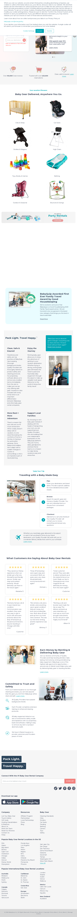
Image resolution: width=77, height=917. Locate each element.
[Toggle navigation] (6, 812)
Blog (22, 824)
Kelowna (5, 891)
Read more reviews (54, 347)
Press (23, 822)
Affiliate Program (27, 816)
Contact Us (5, 833)
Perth (4, 880)
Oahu (23, 856)
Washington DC (45, 859)
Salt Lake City (45, 844)
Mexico (42, 884)
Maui (22, 847)
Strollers (43, 820)
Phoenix (23, 864)
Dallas (4, 858)
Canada (4, 887)
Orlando (23, 858)
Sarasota (43, 853)
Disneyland (5, 864)
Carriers (42, 828)
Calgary (4, 889)
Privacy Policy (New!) (36, 912)
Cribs (41, 818)
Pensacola (24, 862)
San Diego (43, 846)
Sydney (4, 882)
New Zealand (45, 896)
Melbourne (5, 878)
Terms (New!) (63, 912)
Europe (23, 891)
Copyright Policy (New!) (51, 912)
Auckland (43, 898)
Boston (4, 849)
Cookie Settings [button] (28, 31)
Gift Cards (5, 820)
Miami (23, 849)
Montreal (5, 893)
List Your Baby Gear (8, 816)
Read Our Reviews (8, 831)
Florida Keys (25, 843)
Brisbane (5, 876)
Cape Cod (5, 852)
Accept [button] (39, 31)
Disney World (6, 862)
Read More (44, 319)
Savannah (43, 855)
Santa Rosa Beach (46, 851)
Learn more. (53, 48)
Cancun (42, 889)
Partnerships (25, 818)
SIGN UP (70, 781)
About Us (5, 826)
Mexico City (44, 891)
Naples (23, 852)
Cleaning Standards (47, 816)
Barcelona (24, 895)
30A (3, 843)
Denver (4, 860)
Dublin (42, 877)
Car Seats (43, 822)
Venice (42, 879)
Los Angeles (25, 845)
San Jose (24, 888)
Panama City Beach (28, 860)
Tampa (42, 857)
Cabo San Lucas (45, 887)
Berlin (23, 897)
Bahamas (24, 876)
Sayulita (42, 893)
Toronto (4, 895)
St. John (23, 878)
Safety (42, 833)
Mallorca (43, 881)
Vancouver (5, 897)
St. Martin (24, 880)
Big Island (5, 847)
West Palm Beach (46, 861)
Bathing (43, 826)
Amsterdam (25, 893)
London (42, 873)
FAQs (3, 835)
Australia (5, 874)
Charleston (5, 854)
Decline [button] (49, 31)
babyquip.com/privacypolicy (13, 21)
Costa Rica (25, 886)
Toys (41, 831)
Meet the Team (7, 828)
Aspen (4, 845)
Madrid (42, 875)
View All (42, 863)
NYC (22, 854)
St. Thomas (25, 882)
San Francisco (45, 848)
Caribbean (25, 874)
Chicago (4, 856)
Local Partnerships (27, 820)
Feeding (43, 824)
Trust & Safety (6, 818)
